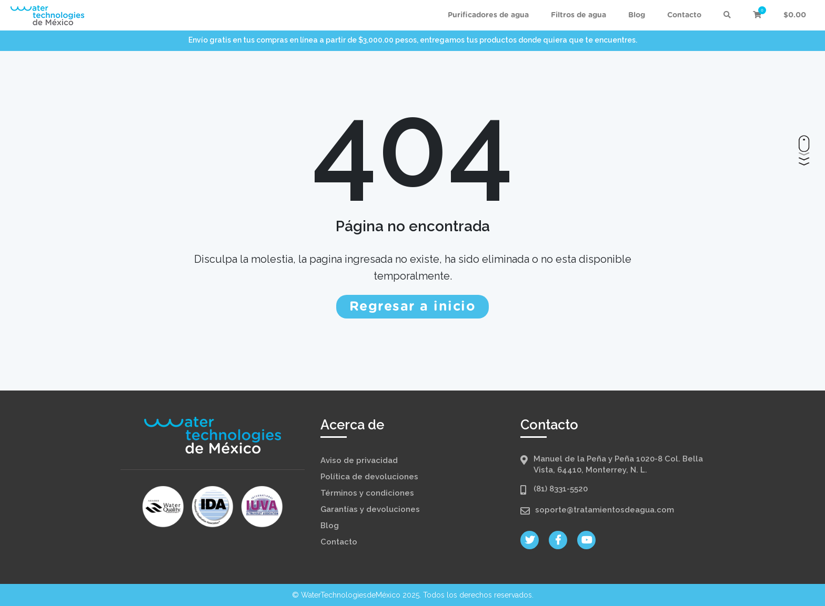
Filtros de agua (578, 15)
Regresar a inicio (412, 306)
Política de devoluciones (369, 476)
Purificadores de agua (488, 15)
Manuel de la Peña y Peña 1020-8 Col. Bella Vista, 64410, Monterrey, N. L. (618, 464)
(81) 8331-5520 (561, 489)
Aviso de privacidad (359, 460)
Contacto (684, 15)
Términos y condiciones (367, 493)
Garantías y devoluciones (370, 509)
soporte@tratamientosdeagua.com (604, 510)
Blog (636, 15)
